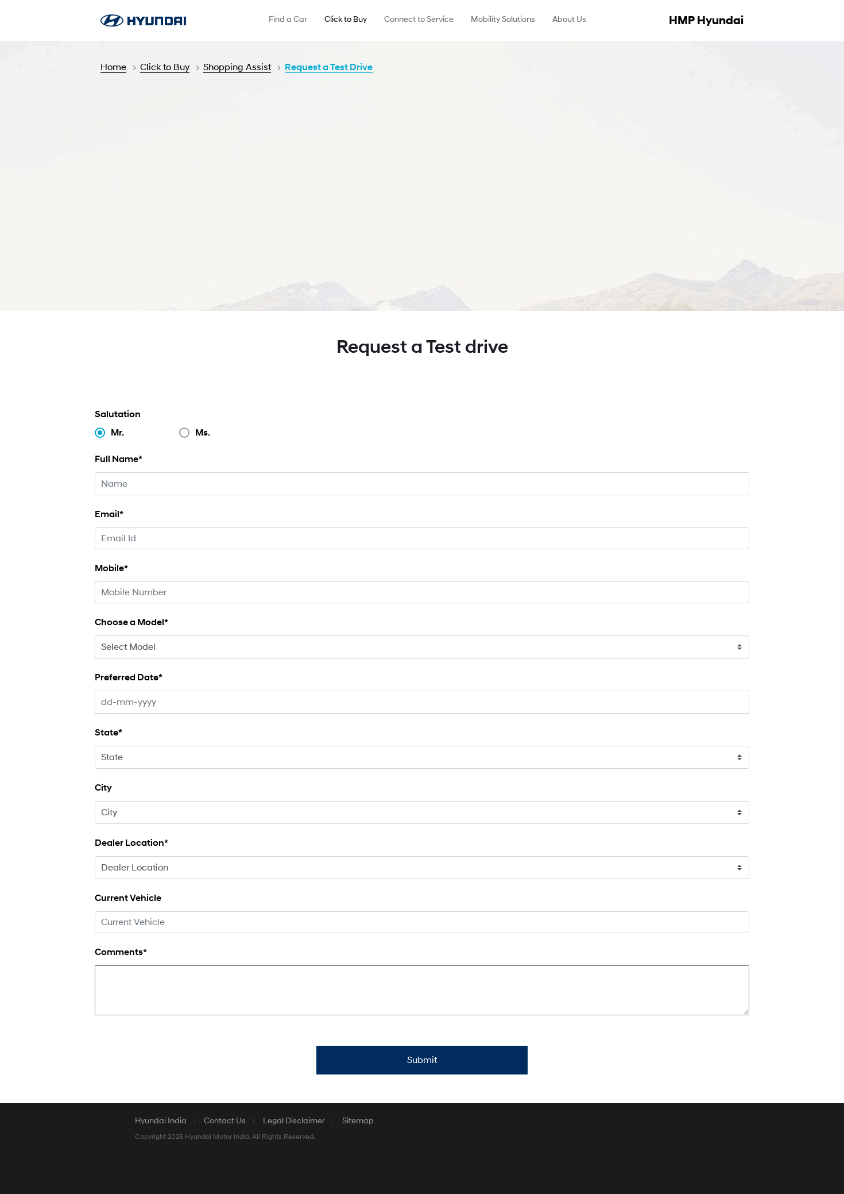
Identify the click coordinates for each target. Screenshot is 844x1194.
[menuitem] (288, 21)
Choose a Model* (131, 622)
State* (108, 732)
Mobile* (111, 568)
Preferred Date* (128, 677)
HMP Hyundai (706, 21)
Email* (109, 514)
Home (113, 67)
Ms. (202, 432)
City (103, 787)
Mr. (117, 432)
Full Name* (118, 458)
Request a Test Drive (329, 67)
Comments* (121, 951)
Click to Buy (164, 67)
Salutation (118, 414)
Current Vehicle (128, 897)
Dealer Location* (131, 842)
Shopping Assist (237, 67)
